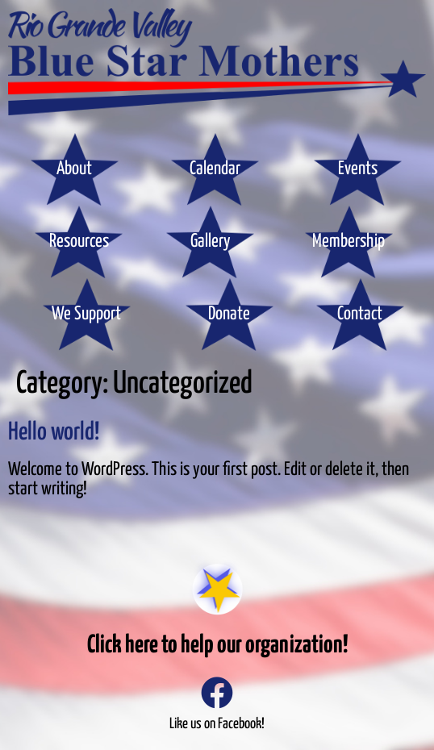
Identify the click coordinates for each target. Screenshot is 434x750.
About (74, 169)
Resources (79, 241)
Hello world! (53, 432)
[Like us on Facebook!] (217, 693)
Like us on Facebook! (217, 724)
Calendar (215, 169)
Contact (359, 314)
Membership (348, 241)
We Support (86, 314)
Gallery (210, 241)
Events (358, 169)
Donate (229, 314)
